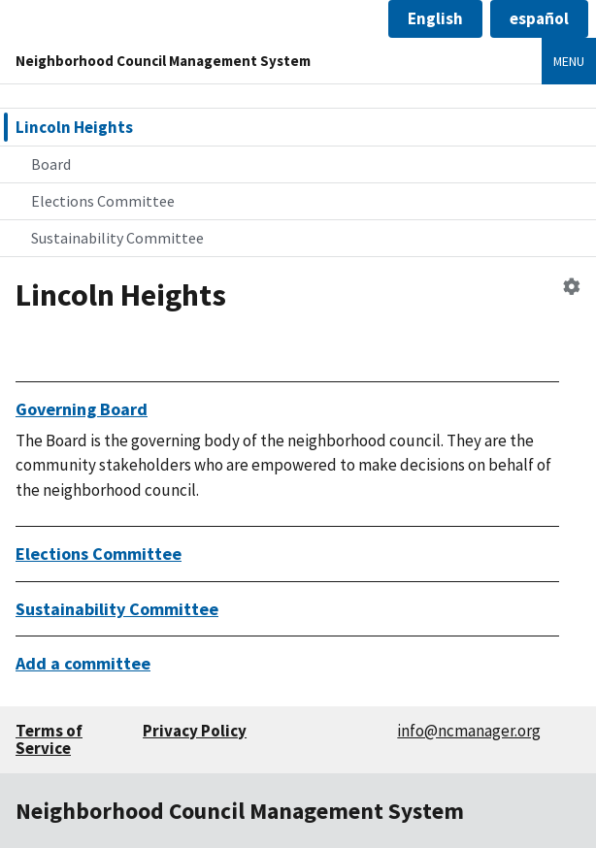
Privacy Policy (195, 730)
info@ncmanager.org (469, 730)
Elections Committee (103, 201)
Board (51, 164)
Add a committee (83, 663)
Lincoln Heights (74, 127)
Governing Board (82, 409)
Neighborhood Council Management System (163, 60)
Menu (568, 61)
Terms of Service (49, 740)
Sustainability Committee (117, 237)
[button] (435, 19)
